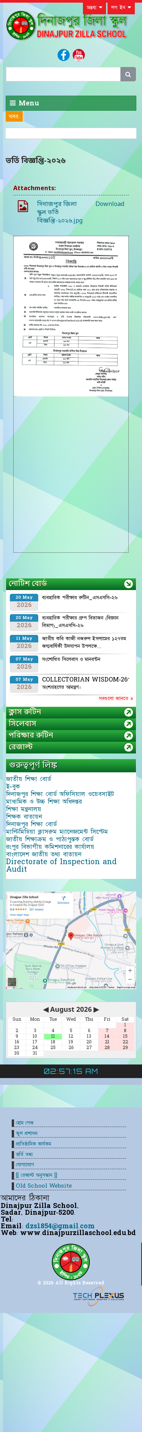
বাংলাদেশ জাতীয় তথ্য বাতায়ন (43, 854)
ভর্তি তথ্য (24, 1154)
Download (109, 204)
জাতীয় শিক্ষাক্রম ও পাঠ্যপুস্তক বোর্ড (50, 839)
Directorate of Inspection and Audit (61, 865)
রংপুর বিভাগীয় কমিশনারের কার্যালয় (50, 847)
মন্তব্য (94, 7)
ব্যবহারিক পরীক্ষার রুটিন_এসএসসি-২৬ (79, 597)
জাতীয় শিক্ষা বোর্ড (28, 779)
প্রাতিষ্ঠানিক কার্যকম (33, 1144)
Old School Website (44, 1186)
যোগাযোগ (25, 1165)
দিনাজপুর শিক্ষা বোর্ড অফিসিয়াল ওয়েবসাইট (60, 794)
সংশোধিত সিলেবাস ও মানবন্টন (71, 659)
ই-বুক (13, 786)
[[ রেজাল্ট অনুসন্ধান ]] (36, 1175)
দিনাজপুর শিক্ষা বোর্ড (31, 824)
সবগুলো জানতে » (116, 698)
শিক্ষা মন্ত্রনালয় (23, 809)
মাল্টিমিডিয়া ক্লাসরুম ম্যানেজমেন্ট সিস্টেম (57, 832)
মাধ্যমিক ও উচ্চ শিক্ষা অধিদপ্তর (44, 801)
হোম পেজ (24, 1123)
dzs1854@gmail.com (60, 1226)
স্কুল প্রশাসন (26, 1133)
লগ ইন (121, 7)
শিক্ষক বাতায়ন (24, 816)
